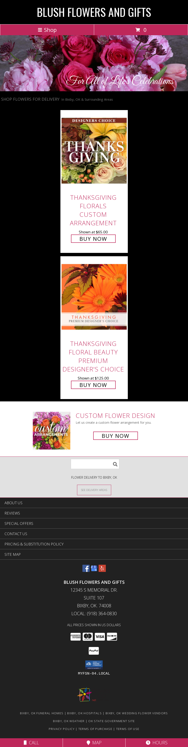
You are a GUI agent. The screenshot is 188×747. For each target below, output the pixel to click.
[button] (94, 664)
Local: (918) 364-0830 (94, 613)
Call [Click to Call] (31, 743)
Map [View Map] (94, 743)
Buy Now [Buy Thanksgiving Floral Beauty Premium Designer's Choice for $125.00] (93, 385)
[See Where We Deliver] (94, 490)
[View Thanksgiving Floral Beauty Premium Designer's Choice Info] (94, 297)
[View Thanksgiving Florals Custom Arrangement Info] (94, 150)
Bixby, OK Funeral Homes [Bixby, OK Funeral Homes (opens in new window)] (41, 713)
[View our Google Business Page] (94, 570)
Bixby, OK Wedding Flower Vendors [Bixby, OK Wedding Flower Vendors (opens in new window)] (137, 713)
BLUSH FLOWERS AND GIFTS (94, 11)
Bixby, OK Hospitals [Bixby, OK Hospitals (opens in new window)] (84, 713)
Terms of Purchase (95, 729)
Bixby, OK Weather (68, 721)
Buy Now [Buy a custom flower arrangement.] (115, 435)
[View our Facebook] (86, 570)
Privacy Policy (62, 729)
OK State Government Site (111, 721)
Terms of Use (127, 729)
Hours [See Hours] (157, 743)
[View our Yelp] (102, 570)
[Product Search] (95, 464)
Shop (47, 29)
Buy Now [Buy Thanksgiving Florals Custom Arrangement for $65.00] (93, 238)
